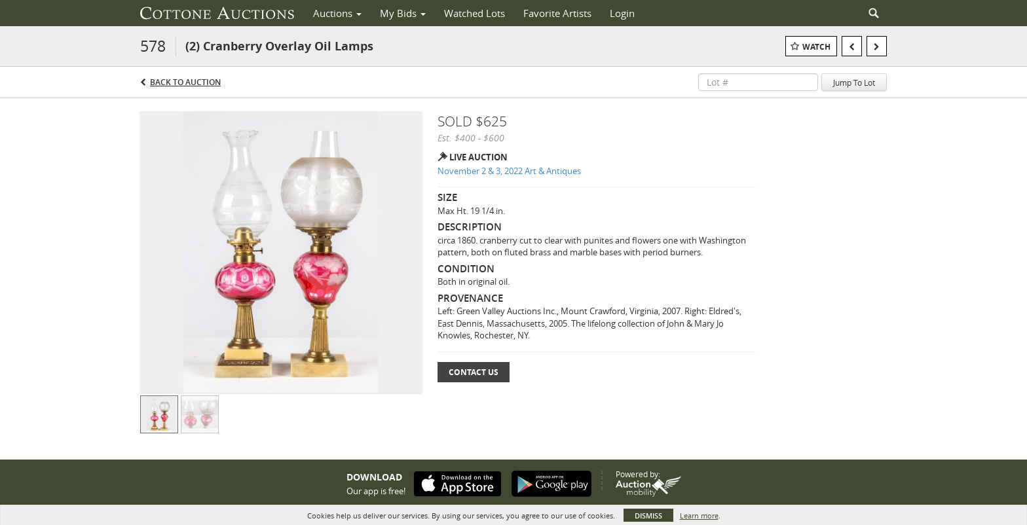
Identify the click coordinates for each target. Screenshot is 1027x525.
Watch (816, 46)
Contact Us (473, 372)
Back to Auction (185, 82)
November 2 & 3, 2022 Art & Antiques (509, 171)
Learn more (699, 515)
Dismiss (648, 515)
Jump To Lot (854, 82)
